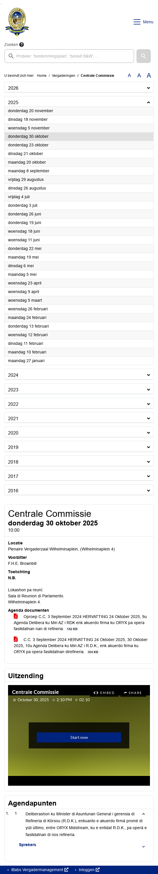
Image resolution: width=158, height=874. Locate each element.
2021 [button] (13, 418)
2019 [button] (13, 447)
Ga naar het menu (1, 3)
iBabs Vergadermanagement (39, 869)
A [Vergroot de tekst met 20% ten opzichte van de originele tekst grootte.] (139, 75)
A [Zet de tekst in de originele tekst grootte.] (129, 75)
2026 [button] (13, 88)
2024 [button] (13, 375)
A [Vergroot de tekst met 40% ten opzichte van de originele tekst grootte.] (149, 75)
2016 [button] (13, 490)
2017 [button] (13, 476)
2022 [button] (13, 404)
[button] (143, 56)
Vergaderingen (63, 76)
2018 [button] (13, 462)
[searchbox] (69, 56)
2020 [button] (13, 433)
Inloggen (89, 869)
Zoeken (11, 44)
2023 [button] (13, 389)
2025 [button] (13, 102)
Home (42, 76)
